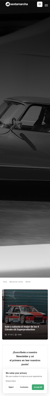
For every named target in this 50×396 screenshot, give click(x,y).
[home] (16, 4)
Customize (24, 387)
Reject (11, 387)
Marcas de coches (16, 282)
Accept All (38, 387)
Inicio (5, 282)
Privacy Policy (11, 381)
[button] (46, 4)
